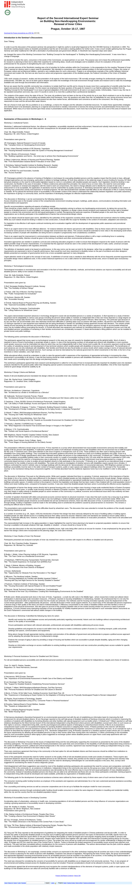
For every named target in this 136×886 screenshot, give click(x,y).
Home (5, 883)
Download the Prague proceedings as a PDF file (19, 33)
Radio (64, 883)
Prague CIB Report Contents (64, 875)
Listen (54, 883)
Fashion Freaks (71, 883)
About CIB (77, 875)
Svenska (23, 883)
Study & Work (79, 883)
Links (19, 883)
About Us (10, 883)
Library (15, 883)
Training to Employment (89, 883)
